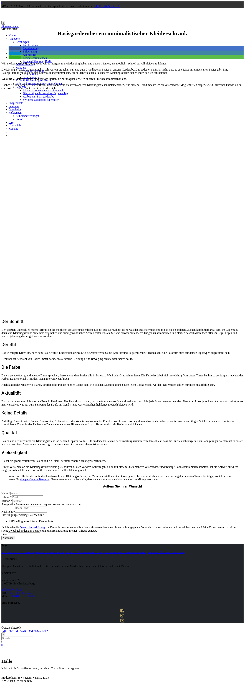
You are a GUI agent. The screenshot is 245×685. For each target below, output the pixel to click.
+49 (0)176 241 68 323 (107, 6)
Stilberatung (30, 51)
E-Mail (6, 497)
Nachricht (8, 512)
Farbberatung (30, 45)
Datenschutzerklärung (32, 528)
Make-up (21, 67)
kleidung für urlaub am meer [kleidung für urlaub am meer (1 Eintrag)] (85, 553)
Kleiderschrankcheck (35, 57)
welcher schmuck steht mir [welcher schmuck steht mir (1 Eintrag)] (19, 553)
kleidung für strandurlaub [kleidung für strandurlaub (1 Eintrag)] (166, 553)
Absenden (8, 539)
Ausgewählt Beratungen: (15, 504)
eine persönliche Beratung (34, 479)
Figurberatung (31, 48)
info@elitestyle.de (11, 590)
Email (4, 535)
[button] (9, 29)
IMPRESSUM (9, 631)
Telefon (6, 500)
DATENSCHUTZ (38, 631)
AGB (23, 631)
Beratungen (22, 41)
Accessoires (29, 54)
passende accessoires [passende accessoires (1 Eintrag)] (52, 553)
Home (12, 35)
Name (5, 493)
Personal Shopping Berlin (37, 61)
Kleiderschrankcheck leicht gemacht (43, 90)
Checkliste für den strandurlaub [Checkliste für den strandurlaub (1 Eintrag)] (126, 553)
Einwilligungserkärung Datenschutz (23, 516)
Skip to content (10, 26)
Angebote (14, 38)
